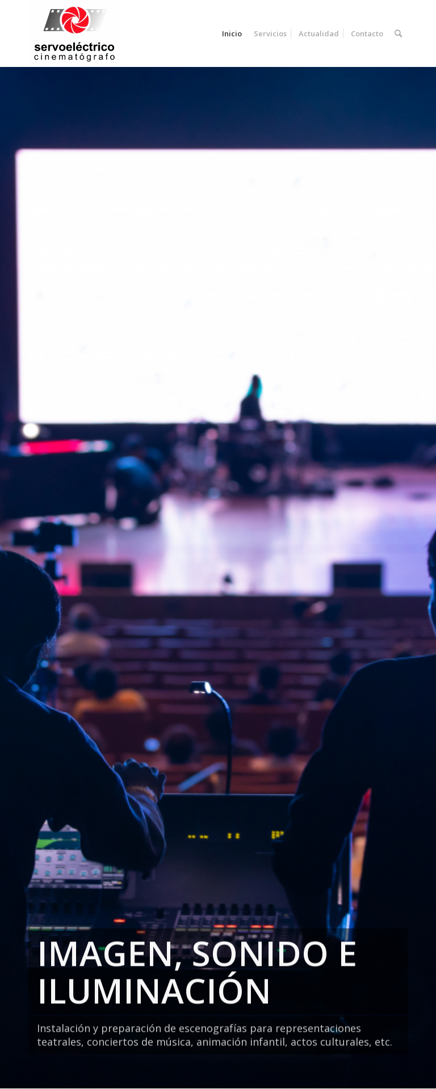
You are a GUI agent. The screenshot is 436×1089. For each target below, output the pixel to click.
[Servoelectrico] (75, 33)
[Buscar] (398, 33)
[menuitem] (232, 33)
